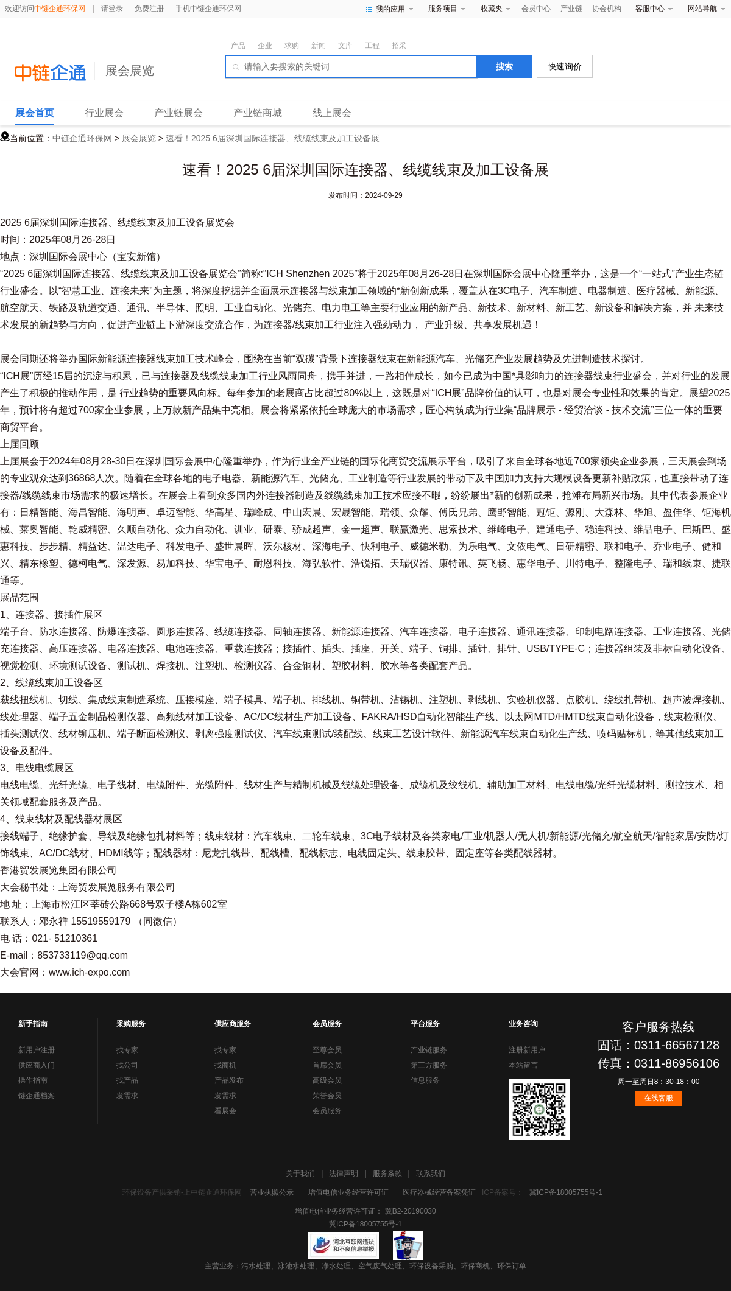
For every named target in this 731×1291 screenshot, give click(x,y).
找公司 (127, 1065)
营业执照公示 (272, 1192)
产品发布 (229, 1080)
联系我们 (430, 1173)
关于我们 (300, 1173)
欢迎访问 (45, 8)
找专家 (127, 1050)
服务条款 (387, 1173)
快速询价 (565, 66)
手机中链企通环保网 (208, 8)
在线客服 (658, 1098)
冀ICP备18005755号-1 (565, 1192)
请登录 (112, 8)
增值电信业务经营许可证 (348, 1192)
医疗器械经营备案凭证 (439, 1192)
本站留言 (523, 1065)
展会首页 (34, 113)
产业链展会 (178, 113)
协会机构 (606, 8)
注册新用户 (527, 1050)
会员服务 (327, 1111)
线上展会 (332, 113)
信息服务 (425, 1080)
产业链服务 (429, 1050)
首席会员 (327, 1065)
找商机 (225, 1065)
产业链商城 (257, 113)
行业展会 (104, 113)
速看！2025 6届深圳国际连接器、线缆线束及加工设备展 (273, 138)
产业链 (571, 8)
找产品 (127, 1080)
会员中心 (536, 8)
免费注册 (149, 8)
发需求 (127, 1095)
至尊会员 (327, 1050)
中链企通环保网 (82, 138)
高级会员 (327, 1080)
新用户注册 (36, 1050)
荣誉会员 (327, 1095)
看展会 (225, 1111)
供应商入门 (36, 1065)
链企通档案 (36, 1095)
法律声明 (343, 1173)
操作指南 (33, 1080)
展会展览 (129, 70)
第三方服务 (429, 1065)
